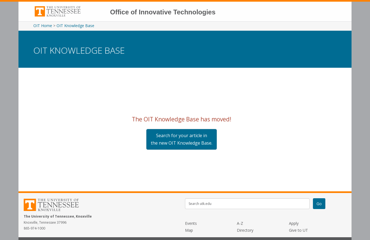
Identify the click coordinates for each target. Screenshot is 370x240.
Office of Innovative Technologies (162, 12)
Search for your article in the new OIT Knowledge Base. (181, 139)
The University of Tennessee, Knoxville (70, 10)
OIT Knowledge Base (75, 25)
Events (191, 223)
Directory (245, 230)
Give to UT (298, 230)
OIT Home (42, 25)
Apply (294, 223)
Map (189, 230)
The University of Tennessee (55, 205)
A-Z (240, 223)
